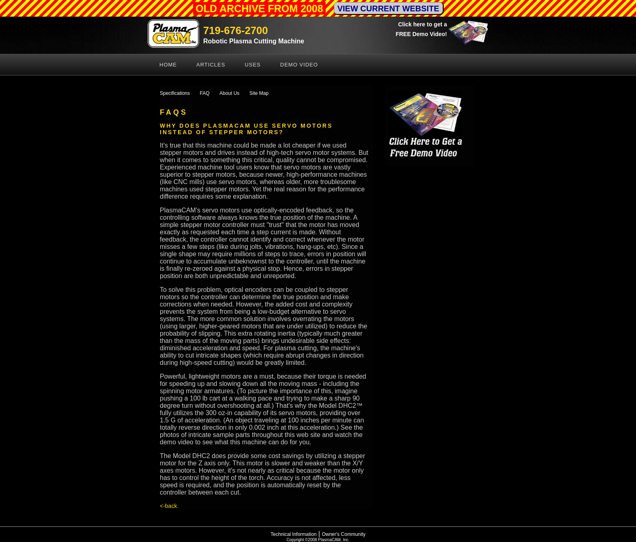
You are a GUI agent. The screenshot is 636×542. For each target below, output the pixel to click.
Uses (252, 65)
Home (168, 65)
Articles (210, 65)
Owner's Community (343, 534)
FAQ (205, 93)
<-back (168, 506)
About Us (229, 93)
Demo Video (299, 65)
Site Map (259, 93)
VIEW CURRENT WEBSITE (388, 8)
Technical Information (293, 534)
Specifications (175, 93)
